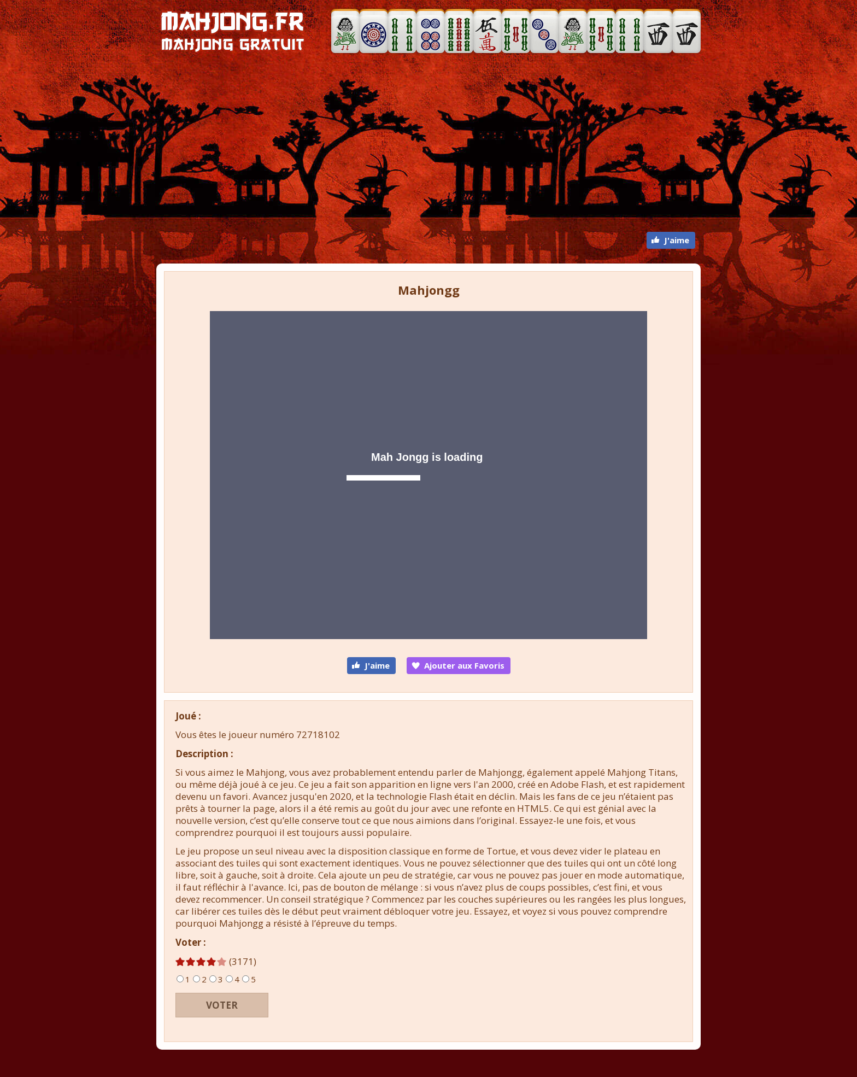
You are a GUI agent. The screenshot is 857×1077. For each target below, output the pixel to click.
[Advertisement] (428, 144)
